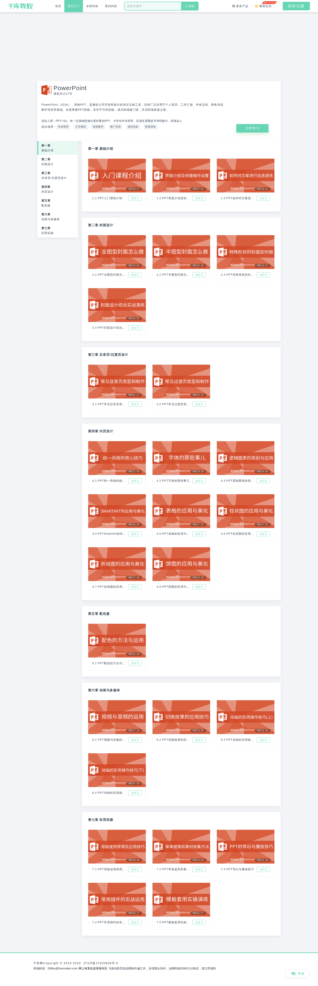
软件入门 (77, 6)
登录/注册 (296, 6)
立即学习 (252, 128)
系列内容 (118, 6)
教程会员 (264, 4)
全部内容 (97, 6)
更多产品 (237, 6)
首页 (59, 6)
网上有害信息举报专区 (93, 968)
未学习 (135, 198)
